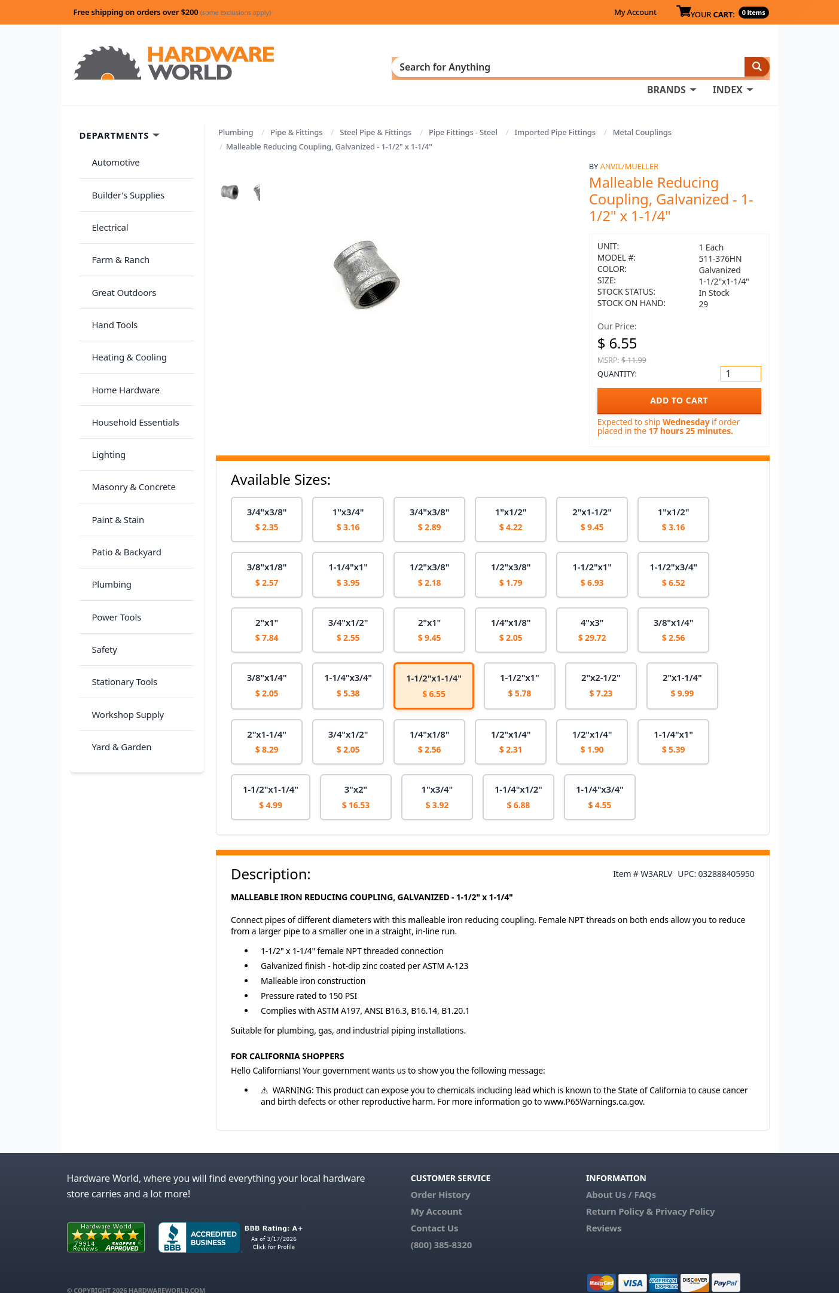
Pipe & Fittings (296, 114)
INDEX (477, 66)
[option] (267, 502)
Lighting (104, 353)
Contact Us (435, 1210)
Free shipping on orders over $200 (172, 12)
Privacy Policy (685, 1194)
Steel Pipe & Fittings (375, 114)
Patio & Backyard (121, 424)
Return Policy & (619, 1194)
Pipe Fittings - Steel (463, 114)
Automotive (111, 140)
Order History (441, 1177)
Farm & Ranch (116, 211)
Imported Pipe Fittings (555, 114)
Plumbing (235, 114)
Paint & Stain (113, 400)
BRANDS (415, 66)
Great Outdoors (119, 235)
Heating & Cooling (124, 282)
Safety (99, 494)
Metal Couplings (642, 114)
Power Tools (111, 471)
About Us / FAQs (621, 1177)
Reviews (603, 1210)
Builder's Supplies (123, 164)
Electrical (105, 188)
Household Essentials (130, 329)
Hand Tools (110, 258)
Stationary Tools (119, 518)
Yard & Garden (117, 565)
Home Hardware (121, 305)
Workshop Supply (123, 542)
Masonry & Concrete (128, 377)
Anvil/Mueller (629, 148)
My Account (635, 12)
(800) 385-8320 (441, 1227)
